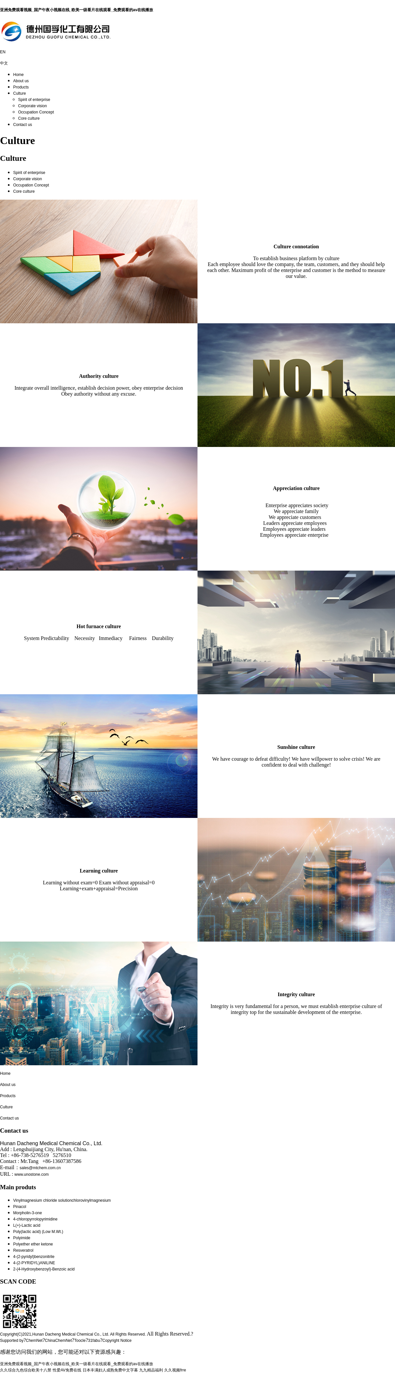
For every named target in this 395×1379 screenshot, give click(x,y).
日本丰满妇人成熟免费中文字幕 (110, 1370)
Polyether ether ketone (33, 1244)
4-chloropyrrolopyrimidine (35, 1219)
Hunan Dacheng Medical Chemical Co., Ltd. (70, 1334)
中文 (4, 63)
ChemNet (34, 1340)
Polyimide (21, 1238)
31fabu (94, 1340)
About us (21, 81)
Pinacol (19, 1206)
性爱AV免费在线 (67, 1370)
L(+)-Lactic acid (26, 1225)
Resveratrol (23, 1250)
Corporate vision (32, 106)
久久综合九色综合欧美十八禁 (25, 1370)
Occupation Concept (36, 112)
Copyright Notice (117, 1340)
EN (3, 52)
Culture (19, 93)
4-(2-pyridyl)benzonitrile (33, 1256)
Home (18, 74)
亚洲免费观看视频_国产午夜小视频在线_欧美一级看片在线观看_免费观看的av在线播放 (76, 10)
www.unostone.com (31, 1174)
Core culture (29, 118)
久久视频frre (175, 1370)
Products (21, 87)
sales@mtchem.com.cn (40, 1168)
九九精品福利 (151, 1370)
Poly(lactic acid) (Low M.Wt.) (38, 1231)
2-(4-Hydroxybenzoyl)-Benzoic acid (44, 1269)
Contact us (22, 124)
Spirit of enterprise (34, 99)
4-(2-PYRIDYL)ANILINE (34, 1263)
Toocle (80, 1340)
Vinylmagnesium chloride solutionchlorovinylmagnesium (62, 1200)
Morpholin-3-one (27, 1213)
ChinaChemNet (58, 1340)
